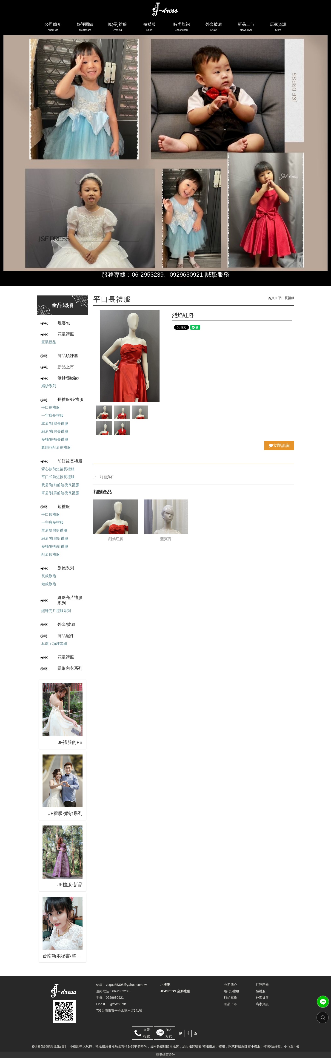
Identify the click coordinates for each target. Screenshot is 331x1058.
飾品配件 (65, 635)
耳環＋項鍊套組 (54, 644)
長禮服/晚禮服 (70, 399)
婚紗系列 (48, 386)
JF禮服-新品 (70, 884)
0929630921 (186, 274)
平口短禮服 (50, 514)
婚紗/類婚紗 (68, 378)
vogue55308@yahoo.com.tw (126, 985)
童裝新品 (48, 342)
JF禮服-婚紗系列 (65, 813)
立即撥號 (146, 1033)
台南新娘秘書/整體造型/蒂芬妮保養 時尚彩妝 (63, 955)
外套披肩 (213, 27)
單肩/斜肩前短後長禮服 (60, 493)
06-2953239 (120, 991)
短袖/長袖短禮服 (54, 546)
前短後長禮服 (69, 461)
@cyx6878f (118, 1004)
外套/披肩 (66, 624)
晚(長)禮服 (117, 27)
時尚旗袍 (181, 27)
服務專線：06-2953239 (133, 274)
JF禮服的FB (70, 742)
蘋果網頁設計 (165, 1055)
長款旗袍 (48, 576)
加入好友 (169, 1033)
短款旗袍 (48, 584)
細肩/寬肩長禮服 (54, 431)
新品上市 (246, 27)
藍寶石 (109, 477)
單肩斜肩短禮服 (54, 530)
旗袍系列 (65, 568)
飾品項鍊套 (67, 355)
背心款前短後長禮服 (57, 469)
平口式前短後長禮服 (57, 477)
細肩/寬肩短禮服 (54, 538)
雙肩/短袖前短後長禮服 (60, 485)
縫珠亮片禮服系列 (69, 600)
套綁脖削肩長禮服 (56, 447)
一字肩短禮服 (52, 522)
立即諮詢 (279, 445)
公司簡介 (53, 27)
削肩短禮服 (50, 554)
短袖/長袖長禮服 (54, 439)
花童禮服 (65, 334)
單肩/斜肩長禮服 (54, 423)
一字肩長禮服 (52, 415)
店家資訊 (278, 27)
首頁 (271, 298)
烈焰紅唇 (115, 539)
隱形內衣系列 (69, 668)
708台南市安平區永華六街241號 (119, 1010)
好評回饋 (85, 27)
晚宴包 (63, 323)
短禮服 (149, 27)
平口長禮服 (50, 407)
